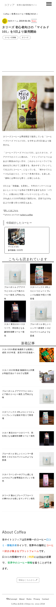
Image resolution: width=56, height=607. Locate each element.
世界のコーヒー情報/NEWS (24, 14)
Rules (29, 599)
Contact (45, 599)
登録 (41, 557)
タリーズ (25, 37)
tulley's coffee (26, 214)
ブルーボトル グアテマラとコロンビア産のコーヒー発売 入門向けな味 (17, 394)
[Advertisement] (28, 55)
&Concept (11, 599)
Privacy (37, 599)
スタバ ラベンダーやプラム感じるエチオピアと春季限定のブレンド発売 (18, 477)
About (22, 599)
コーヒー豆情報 (10, 37)
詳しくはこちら (11, 210)
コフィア (9, 4)
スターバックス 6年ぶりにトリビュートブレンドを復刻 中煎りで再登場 (18, 415)
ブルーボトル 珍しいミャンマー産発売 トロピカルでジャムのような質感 (17, 456)
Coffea (6, 14)
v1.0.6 (20, 604)
